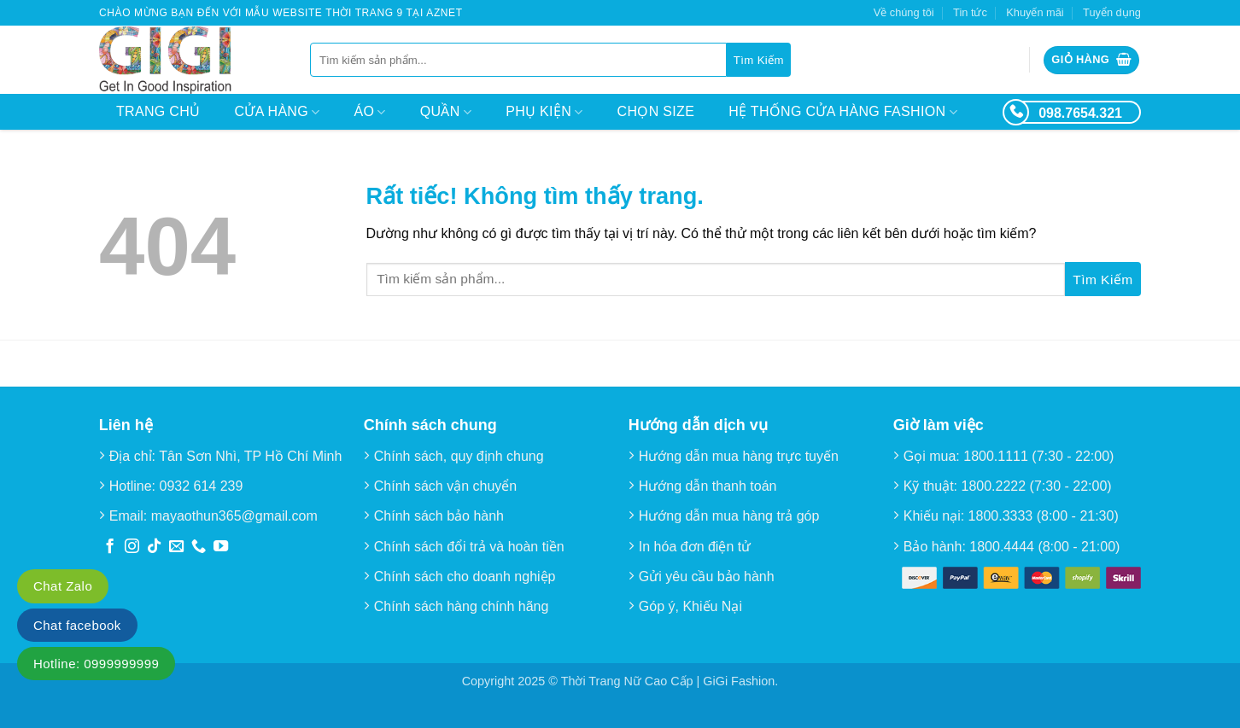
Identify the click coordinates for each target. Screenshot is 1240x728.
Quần (445, 112)
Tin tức (970, 12)
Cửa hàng (276, 112)
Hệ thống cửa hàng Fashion (842, 112)
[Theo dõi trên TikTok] (154, 547)
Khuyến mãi (1034, 12)
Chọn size (656, 111)
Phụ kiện (544, 112)
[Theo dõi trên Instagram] (132, 547)
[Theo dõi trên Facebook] (109, 547)
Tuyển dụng (1112, 12)
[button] (1091, 60)
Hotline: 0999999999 (96, 663)
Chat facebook (77, 625)
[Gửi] (759, 60)
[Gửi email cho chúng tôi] (176, 547)
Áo (370, 112)
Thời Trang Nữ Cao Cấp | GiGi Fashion (668, 681)
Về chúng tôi (904, 12)
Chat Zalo (62, 586)
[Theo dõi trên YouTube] (220, 547)
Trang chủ (158, 111)
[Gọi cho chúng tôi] (198, 547)
